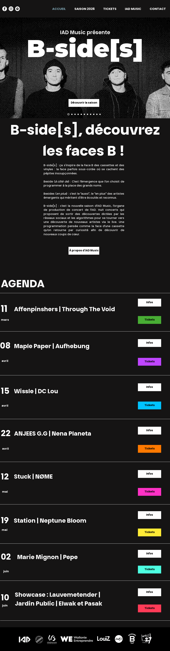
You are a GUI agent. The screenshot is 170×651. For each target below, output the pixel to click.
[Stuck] (93, 114)
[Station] (96, 114)
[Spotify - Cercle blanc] (17, 8)
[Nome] (90, 114)
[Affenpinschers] (72, 114)
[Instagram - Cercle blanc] (11, 8)
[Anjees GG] (87, 114)
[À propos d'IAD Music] (84, 251)
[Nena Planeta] (84, 114)
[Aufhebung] (75, 114)
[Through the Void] (68, 114)
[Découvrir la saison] (84, 103)
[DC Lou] (81, 114)
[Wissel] (78, 114)
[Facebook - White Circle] (4, 8)
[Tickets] (149, 320)
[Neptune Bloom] (100, 114)
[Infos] (149, 303)
